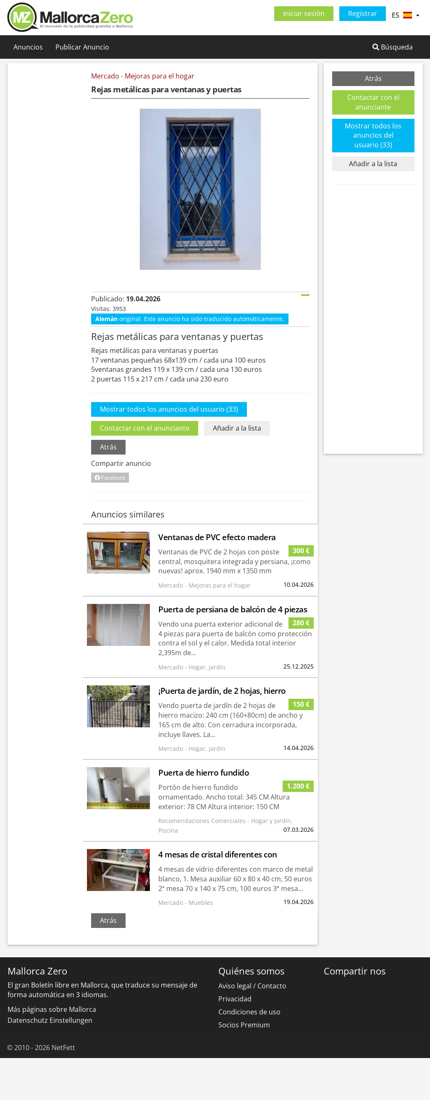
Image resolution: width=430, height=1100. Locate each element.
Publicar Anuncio (82, 47)
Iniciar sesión (304, 13)
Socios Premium (244, 1066)
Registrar (362, 13)
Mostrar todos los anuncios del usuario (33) (169, 451)
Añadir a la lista (237, 470)
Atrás (108, 489)
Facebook (110, 519)
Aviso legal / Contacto (252, 1027)
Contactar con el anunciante (144, 470)
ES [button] (405, 15)
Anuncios (28, 47)
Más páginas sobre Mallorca (52, 1051)
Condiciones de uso (249, 1053)
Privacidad (235, 1040)
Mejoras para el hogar (159, 76)
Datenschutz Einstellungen (50, 1062)
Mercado (105, 76)
